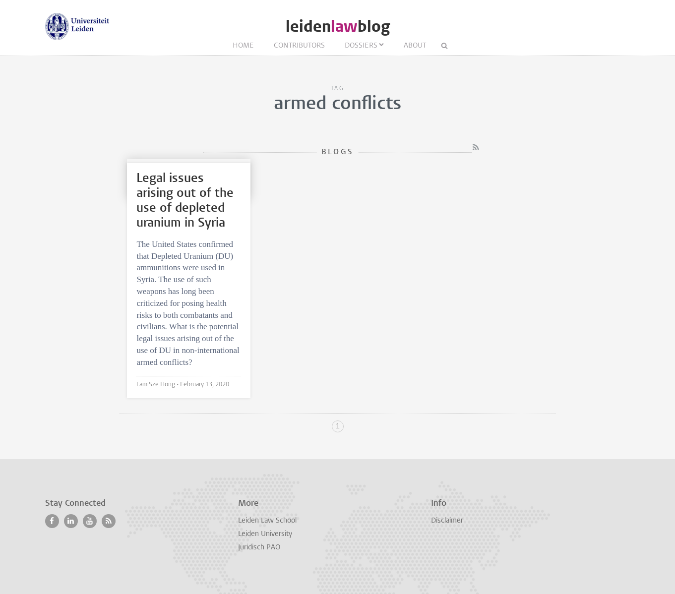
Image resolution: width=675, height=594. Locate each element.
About (415, 46)
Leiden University (265, 534)
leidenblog (338, 26)
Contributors (299, 46)
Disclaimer (447, 521)
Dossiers (361, 46)
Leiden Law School (267, 521)
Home (243, 46)
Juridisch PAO (259, 547)
